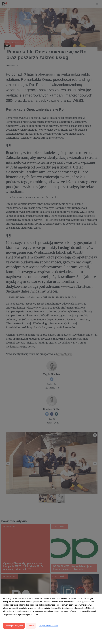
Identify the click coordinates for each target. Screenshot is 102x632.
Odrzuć (31, 626)
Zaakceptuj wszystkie (14, 626)
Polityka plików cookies (48, 626)
